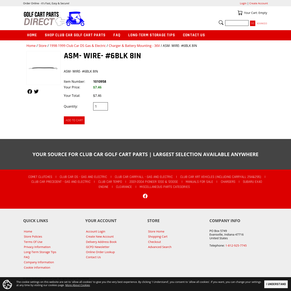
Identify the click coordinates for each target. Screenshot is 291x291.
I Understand (276, 284)
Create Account (258, 3)
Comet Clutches (40, 177)
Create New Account (100, 236)
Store (43, 45)
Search (221, 22)
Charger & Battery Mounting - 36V (134, 45)
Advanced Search (160, 247)
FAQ (116, 35)
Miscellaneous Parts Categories (165, 187)
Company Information (39, 262)
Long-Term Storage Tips (151, 35)
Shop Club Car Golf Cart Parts (75, 35)
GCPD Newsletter (98, 247)
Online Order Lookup (100, 252)
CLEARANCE (124, 187)
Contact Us (194, 35)
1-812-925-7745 (236, 245)
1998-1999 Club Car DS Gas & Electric (78, 45)
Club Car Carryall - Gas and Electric (144, 177)
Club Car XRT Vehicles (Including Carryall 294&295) (220, 177)
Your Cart (240, 13)
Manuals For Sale (199, 182)
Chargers (228, 182)
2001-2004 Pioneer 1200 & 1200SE (153, 182)
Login (243, 3)
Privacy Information (37, 247)
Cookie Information (37, 267)
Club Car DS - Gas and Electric (83, 177)
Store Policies (33, 236)
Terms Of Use (33, 242)
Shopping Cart (157, 236)
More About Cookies (77, 285)
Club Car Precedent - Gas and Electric (61, 182)
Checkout (154, 242)
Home (31, 45)
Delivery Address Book (101, 242)
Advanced (262, 23)
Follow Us (30, 91)
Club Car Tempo (110, 182)
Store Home (156, 231)
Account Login (95, 231)
